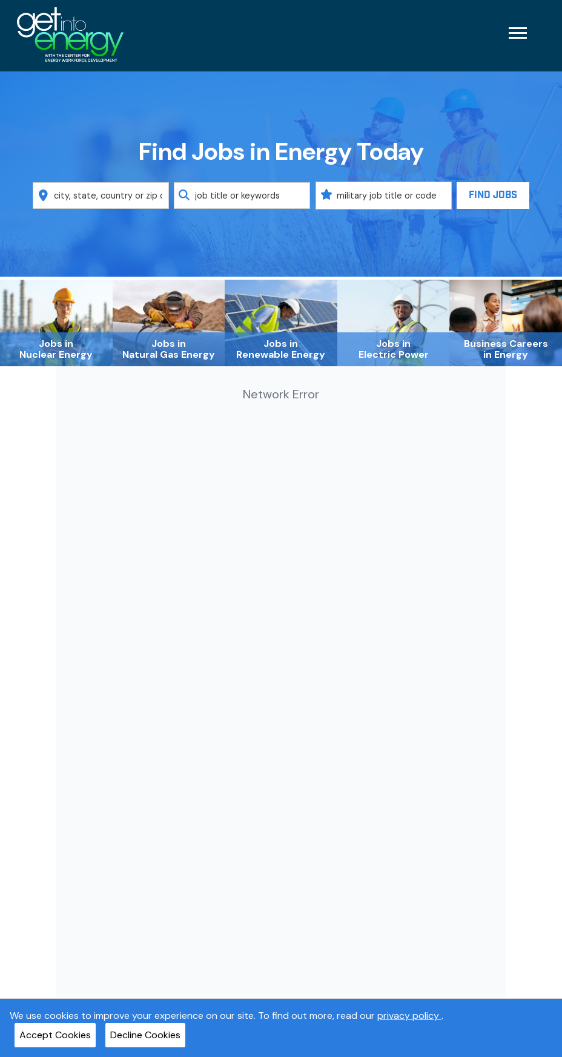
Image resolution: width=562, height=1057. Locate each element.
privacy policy (409, 1015)
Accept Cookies (55, 1035)
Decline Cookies (145, 1035)
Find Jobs (493, 195)
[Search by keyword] (242, 195)
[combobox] (101, 195)
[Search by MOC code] (384, 195)
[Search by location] (101, 195)
